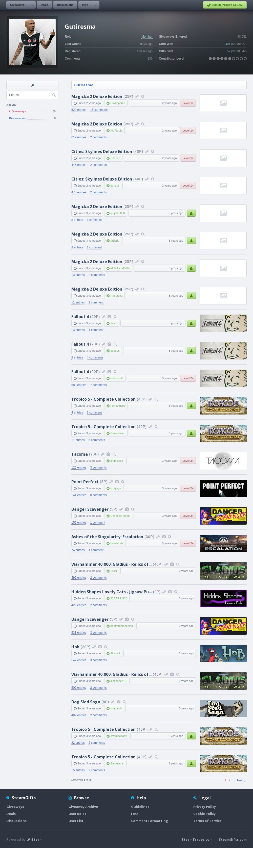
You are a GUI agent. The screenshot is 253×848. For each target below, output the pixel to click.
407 (227, 44)
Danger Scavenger (90, 509)
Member (147, 36)
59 (228, 51)
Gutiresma (83, 85)
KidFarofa (116, 130)
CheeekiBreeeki (120, 515)
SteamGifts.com (233, 839)
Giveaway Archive (83, 806)
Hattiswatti (116, 378)
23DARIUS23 (118, 598)
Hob (75, 647)
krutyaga (115, 488)
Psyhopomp (117, 103)
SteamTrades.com (197, 839)
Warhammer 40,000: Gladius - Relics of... (111, 564)
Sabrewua (116, 763)
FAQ (134, 813)
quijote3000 (117, 213)
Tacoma (79, 454)
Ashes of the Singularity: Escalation (107, 536)
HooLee (115, 158)
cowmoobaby (118, 735)
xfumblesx (116, 460)
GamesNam (117, 433)
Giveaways (17, 4)
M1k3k (114, 240)
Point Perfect (85, 481)
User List (76, 820)
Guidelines (140, 806)
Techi (113, 570)
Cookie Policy (204, 813)
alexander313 (118, 680)
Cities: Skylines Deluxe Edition (101, 151)
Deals (44, 4)
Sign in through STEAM (225, 5)
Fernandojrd (117, 405)
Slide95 (115, 350)
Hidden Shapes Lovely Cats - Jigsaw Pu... (111, 592)
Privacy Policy (204, 806)
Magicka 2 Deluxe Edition (96, 96)
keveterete (116, 543)
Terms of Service (207, 820)
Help (85, 4)
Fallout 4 (80, 316)
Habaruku (116, 295)
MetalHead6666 (120, 268)
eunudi (114, 185)
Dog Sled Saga (85, 702)
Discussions (65, 4)
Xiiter (113, 323)
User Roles (77, 813)
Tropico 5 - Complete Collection (103, 399)
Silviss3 (115, 653)
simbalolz (116, 708)
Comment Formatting (149, 820)
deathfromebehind (121, 625)
